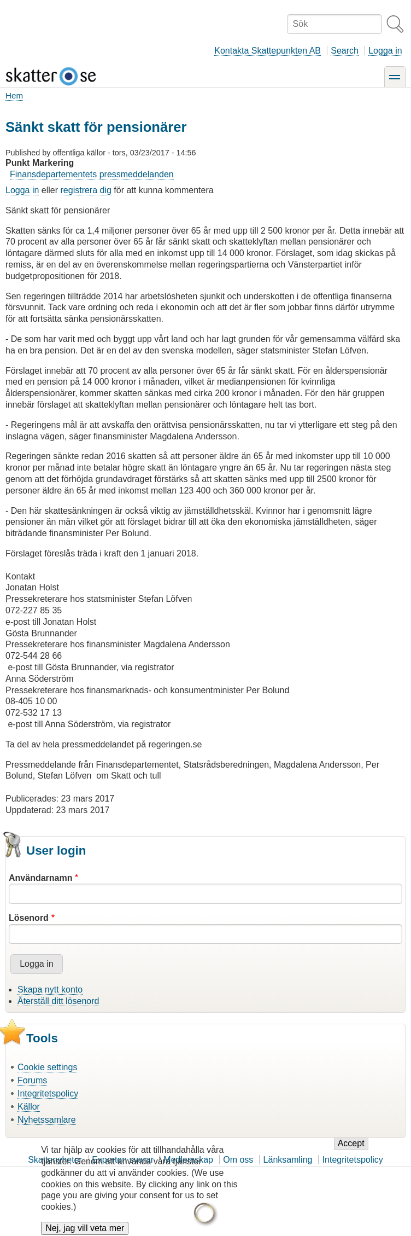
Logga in (385, 50)
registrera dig (86, 190)
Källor (28, 1106)
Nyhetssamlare (46, 1119)
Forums (32, 1080)
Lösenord (29, 917)
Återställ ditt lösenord (58, 1001)
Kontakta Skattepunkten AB (267, 50)
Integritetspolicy (47, 1093)
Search (345, 50)
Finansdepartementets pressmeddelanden (92, 174)
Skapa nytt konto (50, 989)
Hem (14, 95)
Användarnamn (40, 878)
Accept (351, 1151)
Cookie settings (47, 1067)
